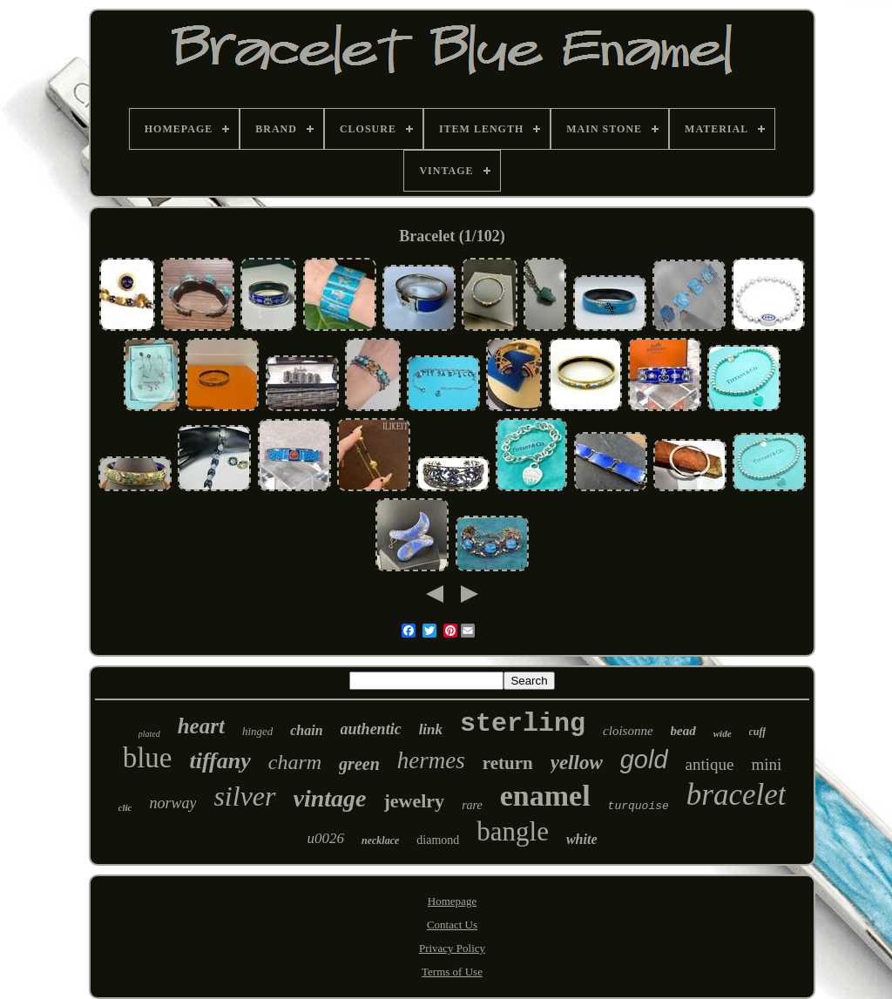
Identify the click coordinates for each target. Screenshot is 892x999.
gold (644, 759)
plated (149, 734)
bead (683, 731)
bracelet (736, 795)
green (359, 763)
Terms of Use (452, 971)
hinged (257, 731)
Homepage (452, 901)
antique (710, 764)
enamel (545, 796)
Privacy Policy (452, 948)
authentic (371, 729)
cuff (758, 732)
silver (244, 796)
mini (767, 764)
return (508, 763)
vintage (330, 798)
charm (294, 762)
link (431, 729)
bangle (512, 831)
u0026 (325, 838)
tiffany (219, 760)
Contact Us (452, 924)
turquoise (638, 806)
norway (172, 803)
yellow (577, 762)
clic (125, 807)
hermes (431, 760)
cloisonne (628, 731)
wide (722, 733)
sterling (522, 724)
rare (472, 805)
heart (201, 726)
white (582, 839)
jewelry (414, 801)
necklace (380, 840)
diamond (437, 840)
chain (306, 730)
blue (147, 757)
